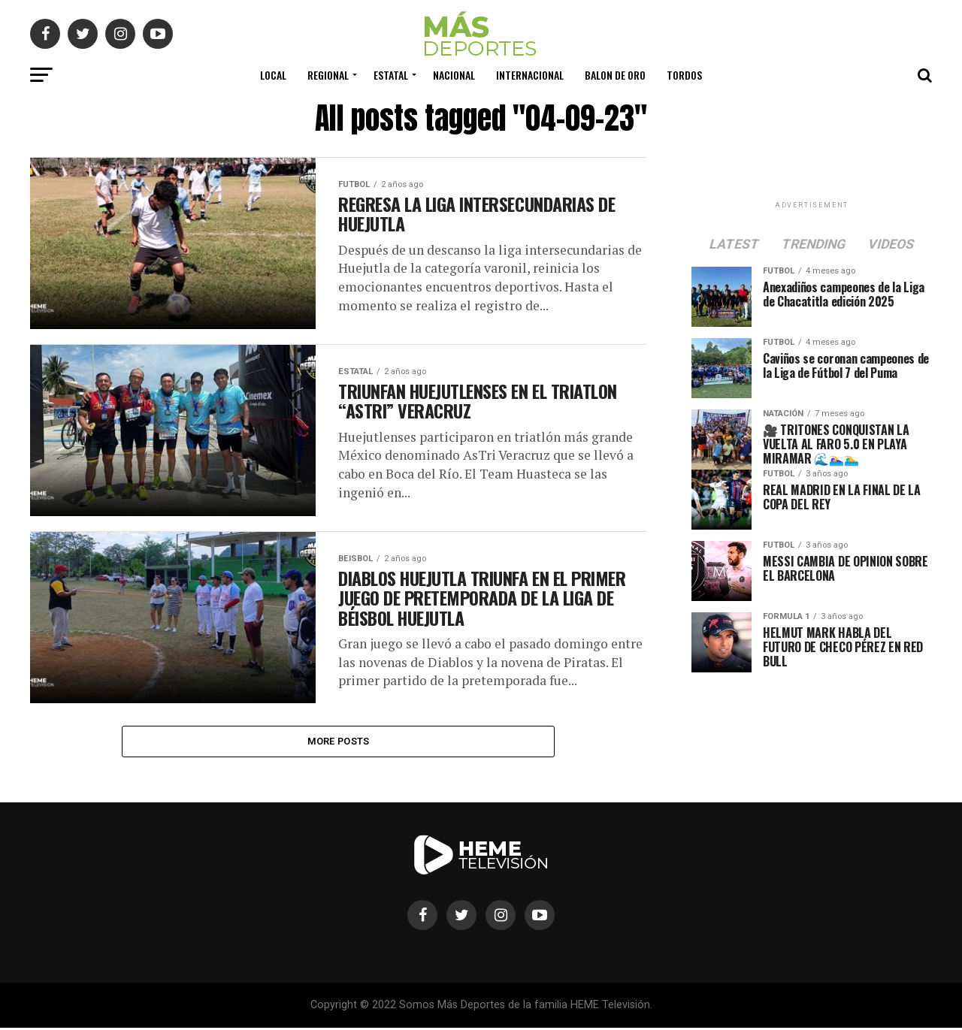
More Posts (338, 742)
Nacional (454, 75)
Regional (328, 75)
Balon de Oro (615, 75)
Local (273, 75)
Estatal (391, 75)
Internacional (530, 75)
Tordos (684, 75)
